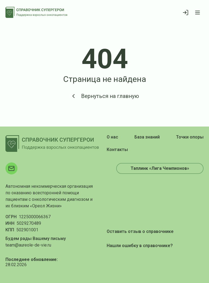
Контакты (117, 149)
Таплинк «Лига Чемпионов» (160, 168)
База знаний (147, 137)
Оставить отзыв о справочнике (140, 231)
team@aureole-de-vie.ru (28, 245)
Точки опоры (190, 137)
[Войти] (186, 13)
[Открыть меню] (198, 13)
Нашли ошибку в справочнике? (140, 245)
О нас (112, 137)
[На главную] (36, 12)
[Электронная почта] (11, 168)
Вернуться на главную (104, 96)
